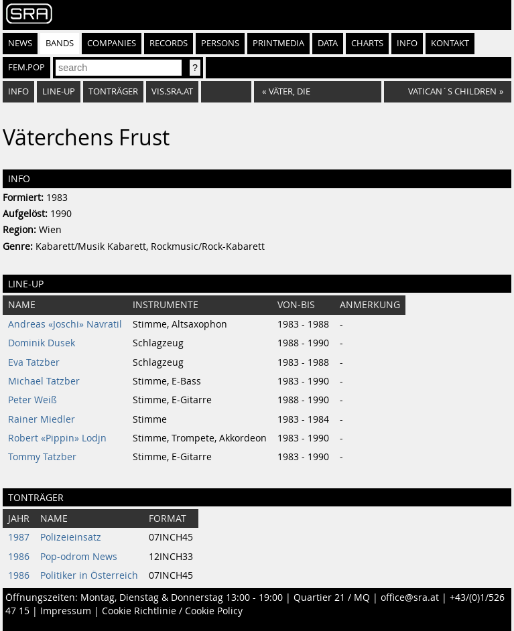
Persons (220, 43)
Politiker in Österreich (89, 575)
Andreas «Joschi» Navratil (65, 324)
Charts (367, 43)
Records (168, 43)
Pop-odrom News (78, 557)
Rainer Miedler (41, 419)
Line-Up (58, 91)
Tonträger (113, 91)
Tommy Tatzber (42, 457)
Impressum (65, 611)
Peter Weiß (32, 400)
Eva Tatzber (34, 362)
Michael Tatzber (44, 381)
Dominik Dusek (41, 343)
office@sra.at (410, 597)
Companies (111, 43)
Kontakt (450, 43)
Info (407, 43)
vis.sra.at (172, 91)
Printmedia (278, 43)
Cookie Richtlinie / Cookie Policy (172, 611)
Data (328, 43)
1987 (18, 537)
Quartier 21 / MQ (332, 597)
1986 (18, 557)
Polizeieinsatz (70, 537)
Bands (60, 43)
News (20, 43)
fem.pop (26, 67)
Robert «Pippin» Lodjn (57, 438)
